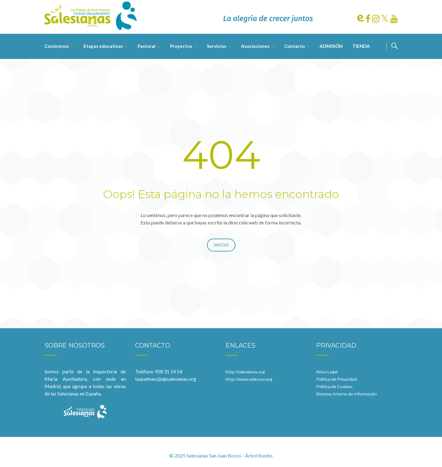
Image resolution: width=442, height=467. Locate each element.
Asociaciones (255, 46)
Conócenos (57, 46)
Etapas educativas (103, 46)
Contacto (294, 46)
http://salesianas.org (245, 371)
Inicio (221, 245)
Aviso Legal (327, 371)
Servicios (216, 46)
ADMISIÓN (331, 46)
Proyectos (181, 46)
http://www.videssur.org (249, 379)
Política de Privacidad (336, 379)
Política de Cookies (334, 386)
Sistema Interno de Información (346, 393)
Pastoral (146, 46)
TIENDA (361, 46)
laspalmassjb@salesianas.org (165, 379)
